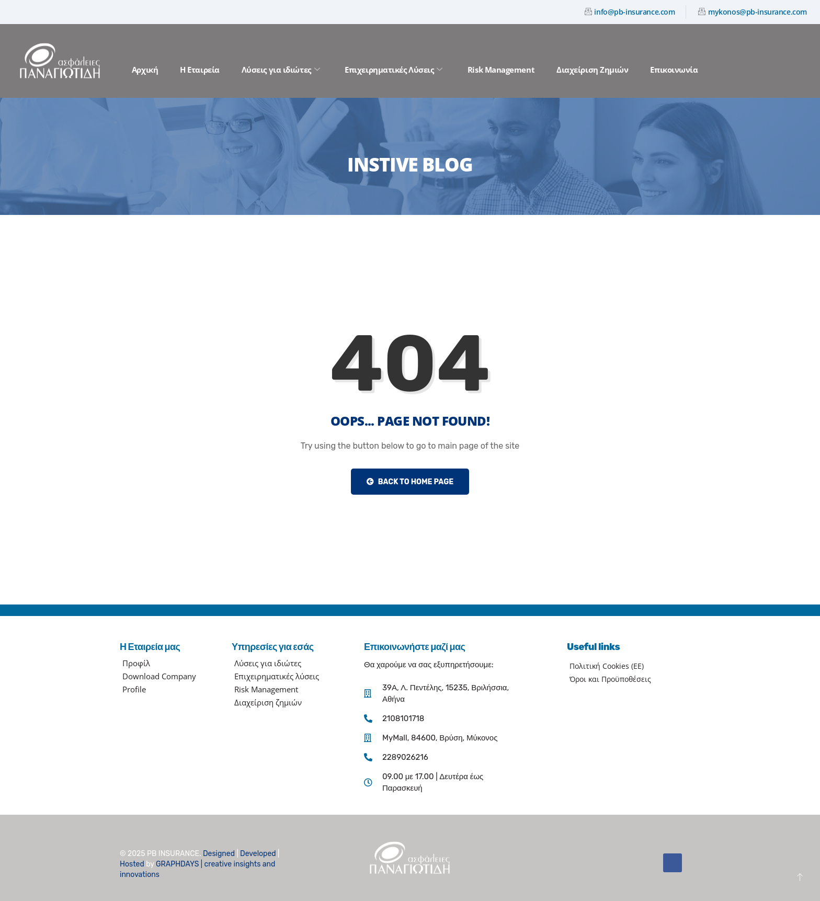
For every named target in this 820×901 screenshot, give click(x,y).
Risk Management (501, 69)
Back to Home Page (410, 481)
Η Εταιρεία (200, 69)
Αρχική (145, 69)
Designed (219, 853)
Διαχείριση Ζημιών (592, 69)
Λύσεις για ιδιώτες (281, 69)
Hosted (132, 864)
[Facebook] (672, 862)
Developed (258, 853)
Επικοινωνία (674, 69)
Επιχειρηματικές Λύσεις (393, 69)
